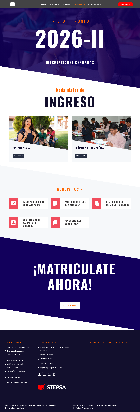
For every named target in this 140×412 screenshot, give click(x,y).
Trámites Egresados (14, 351)
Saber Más (18, 155)
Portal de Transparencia (83, 408)
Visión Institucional (14, 364)
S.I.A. (22, 408)
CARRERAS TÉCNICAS (60, 4)
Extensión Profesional (15, 371)
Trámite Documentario (16, 382)
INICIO (44, 4)
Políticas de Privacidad (83, 405)
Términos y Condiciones (106, 405)
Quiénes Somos (12, 354)
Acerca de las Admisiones (17, 347)
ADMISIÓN (80, 4)
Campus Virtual (12, 377)
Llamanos (70, 305)
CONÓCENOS (94, 4)
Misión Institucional (14, 360)
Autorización (11, 367)
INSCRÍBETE (125, 4)
